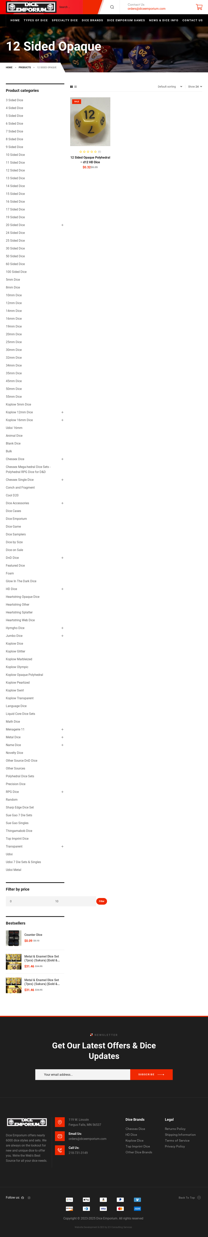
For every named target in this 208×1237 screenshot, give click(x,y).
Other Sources (15, 768)
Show (191, 86)
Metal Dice (13, 737)
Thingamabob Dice (19, 831)
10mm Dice (14, 295)
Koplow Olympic (17, 667)
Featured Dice (15, 565)
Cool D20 (12, 495)
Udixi (9, 854)
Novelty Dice (14, 753)
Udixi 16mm (14, 428)
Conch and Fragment (20, 487)
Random (12, 799)
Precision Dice (15, 784)
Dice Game (13, 526)
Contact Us (136, 4)
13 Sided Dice (15, 178)
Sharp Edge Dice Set (20, 807)
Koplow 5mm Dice (18, 404)
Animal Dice (14, 435)
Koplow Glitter (15, 651)
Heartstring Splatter (19, 612)
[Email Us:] (60, 1136)
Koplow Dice (14, 643)
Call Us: (74, 1148)
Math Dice (13, 721)
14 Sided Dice (15, 186)
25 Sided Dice (15, 240)
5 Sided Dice (14, 116)
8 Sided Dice (14, 139)
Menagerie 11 (15, 729)
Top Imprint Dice (17, 838)
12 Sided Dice (15, 170)
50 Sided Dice (15, 256)
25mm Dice (14, 342)
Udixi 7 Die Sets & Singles (23, 862)
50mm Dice (14, 389)
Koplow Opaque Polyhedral (24, 675)
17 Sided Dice (15, 209)
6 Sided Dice (14, 123)
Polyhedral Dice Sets (20, 776)
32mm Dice (14, 357)
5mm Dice (13, 279)
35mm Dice (14, 373)
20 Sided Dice (15, 225)
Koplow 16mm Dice (19, 420)
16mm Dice (14, 318)
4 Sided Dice (14, 108)
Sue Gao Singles (17, 823)
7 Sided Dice (14, 131)
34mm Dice (14, 365)
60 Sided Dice (15, 264)
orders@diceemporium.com (147, 9)
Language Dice (16, 706)
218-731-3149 (78, 1153)
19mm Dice (14, 326)
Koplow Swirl (15, 690)
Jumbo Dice (14, 636)
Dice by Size (14, 542)
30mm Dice (14, 350)
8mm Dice (13, 287)
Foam (10, 573)
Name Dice (13, 745)
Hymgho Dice (15, 628)
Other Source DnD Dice (21, 760)
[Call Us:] (60, 1150)
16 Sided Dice (15, 201)
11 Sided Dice (15, 162)
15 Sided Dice (15, 194)
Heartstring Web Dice (20, 620)
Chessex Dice (15, 459)
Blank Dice (13, 443)
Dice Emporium (16, 519)
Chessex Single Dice (20, 480)
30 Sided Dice (15, 248)
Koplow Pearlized (18, 682)
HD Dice (11, 589)
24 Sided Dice (15, 233)
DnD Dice (12, 558)
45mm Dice (14, 381)
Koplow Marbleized (19, 659)
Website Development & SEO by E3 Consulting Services (103, 1227)
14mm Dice (14, 311)
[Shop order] (170, 86)
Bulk (9, 451)
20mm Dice (14, 334)
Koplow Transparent (20, 698)
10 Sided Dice (15, 155)
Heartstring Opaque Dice (22, 597)
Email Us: (75, 1134)
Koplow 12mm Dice (19, 412)
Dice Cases (13, 511)
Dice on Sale (14, 550)
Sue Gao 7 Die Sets (19, 815)
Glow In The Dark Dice (21, 581)
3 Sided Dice (14, 100)
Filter (101, 901)
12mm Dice (14, 303)
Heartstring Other (17, 604)
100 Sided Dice (16, 272)
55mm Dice (14, 396)
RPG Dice (12, 792)
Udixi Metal (13, 870)
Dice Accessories (17, 503)
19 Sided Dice (15, 217)
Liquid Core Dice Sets (20, 714)
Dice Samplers (16, 534)
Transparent (14, 846)
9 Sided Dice (14, 147)
